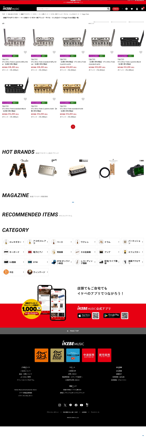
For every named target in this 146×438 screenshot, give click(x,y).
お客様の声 (72, 382)
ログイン (130, 2)
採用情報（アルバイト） (119, 391)
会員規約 (84, 423)
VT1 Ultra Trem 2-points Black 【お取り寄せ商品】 (129, 69)
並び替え (97, 29)
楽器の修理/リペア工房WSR (72, 401)
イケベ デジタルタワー (25, 407)
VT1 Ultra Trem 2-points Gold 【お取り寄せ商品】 (44, 116)
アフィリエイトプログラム (25, 391)
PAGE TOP (74, 342)
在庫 (114, 29)
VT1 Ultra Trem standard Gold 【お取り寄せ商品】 (71, 116)
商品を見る (133, 433)
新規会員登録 (139, 2)
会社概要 (119, 382)
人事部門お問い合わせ (72, 391)
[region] (73, 176)
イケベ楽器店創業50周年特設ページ (73, 7)
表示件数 (132, 29)
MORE (72, 211)
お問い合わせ (72, 385)
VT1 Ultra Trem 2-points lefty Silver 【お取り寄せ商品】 (15, 69)
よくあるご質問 (25, 388)
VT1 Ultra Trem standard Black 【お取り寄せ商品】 (14, 116)
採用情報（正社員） (119, 388)
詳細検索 (105, 14)
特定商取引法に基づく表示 (70, 423)
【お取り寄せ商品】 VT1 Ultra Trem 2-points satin (73, 69)
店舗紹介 (119, 385)
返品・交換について (25, 385)
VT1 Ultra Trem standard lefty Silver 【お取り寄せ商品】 (43, 69)
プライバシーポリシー (53, 423)
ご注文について (25, 382)
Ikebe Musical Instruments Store (26, 401)
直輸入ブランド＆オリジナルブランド (72, 404)
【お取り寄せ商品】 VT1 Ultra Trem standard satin (102, 69)
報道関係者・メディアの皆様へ (72, 388)
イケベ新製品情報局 (25, 404)
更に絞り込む (82, 29)
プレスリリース (95, 423)
